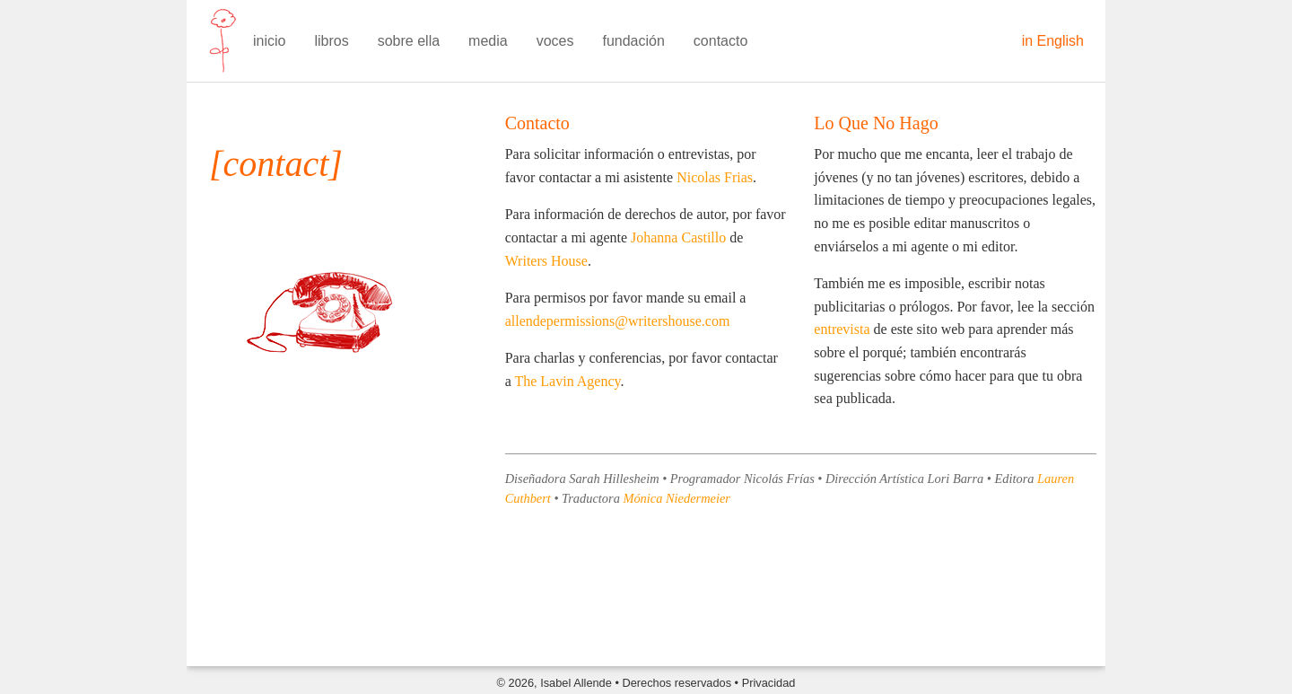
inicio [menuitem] (269, 40)
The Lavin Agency (567, 381)
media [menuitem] (488, 40)
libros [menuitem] (331, 40)
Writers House (546, 260)
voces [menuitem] (555, 40)
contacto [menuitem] (720, 40)
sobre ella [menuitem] (409, 40)
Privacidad (769, 683)
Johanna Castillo (678, 237)
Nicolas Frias (715, 177)
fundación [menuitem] (633, 40)
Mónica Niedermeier (676, 498)
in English (1053, 40)
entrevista (841, 329)
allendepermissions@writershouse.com (617, 321)
